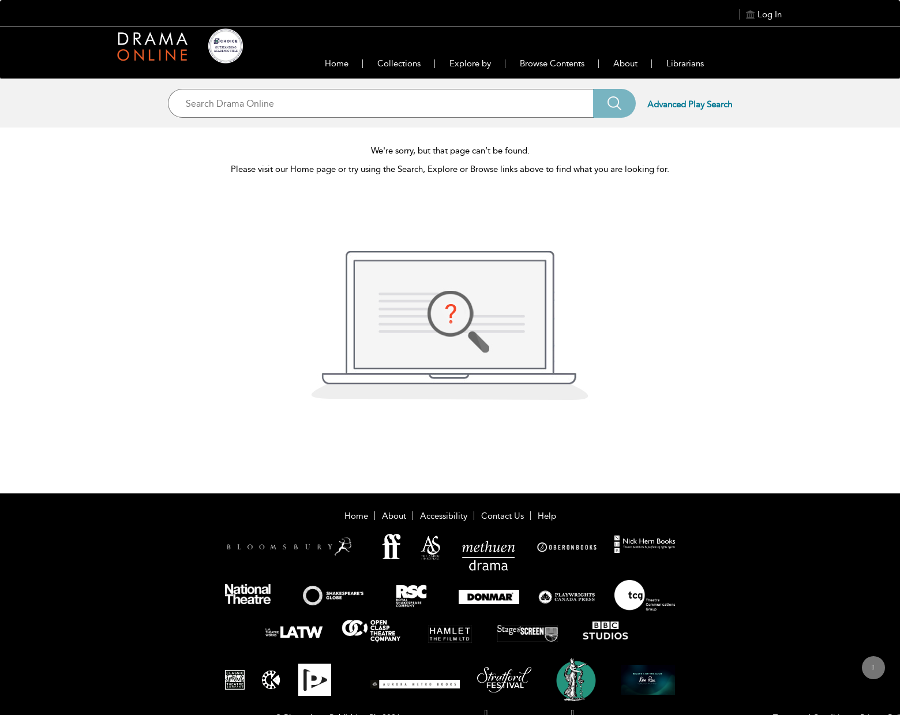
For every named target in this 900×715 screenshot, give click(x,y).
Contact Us (502, 516)
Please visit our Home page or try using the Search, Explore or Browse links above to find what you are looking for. (450, 169)
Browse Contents (552, 63)
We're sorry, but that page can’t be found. (450, 150)
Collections (399, 63)
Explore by (470, 63)
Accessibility (443, 516)
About (625, 63)
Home (336, 63)
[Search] (614, 103)
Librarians (685, 63)
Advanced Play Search (689, 104)
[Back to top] (873, 674)
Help (547, 516)
